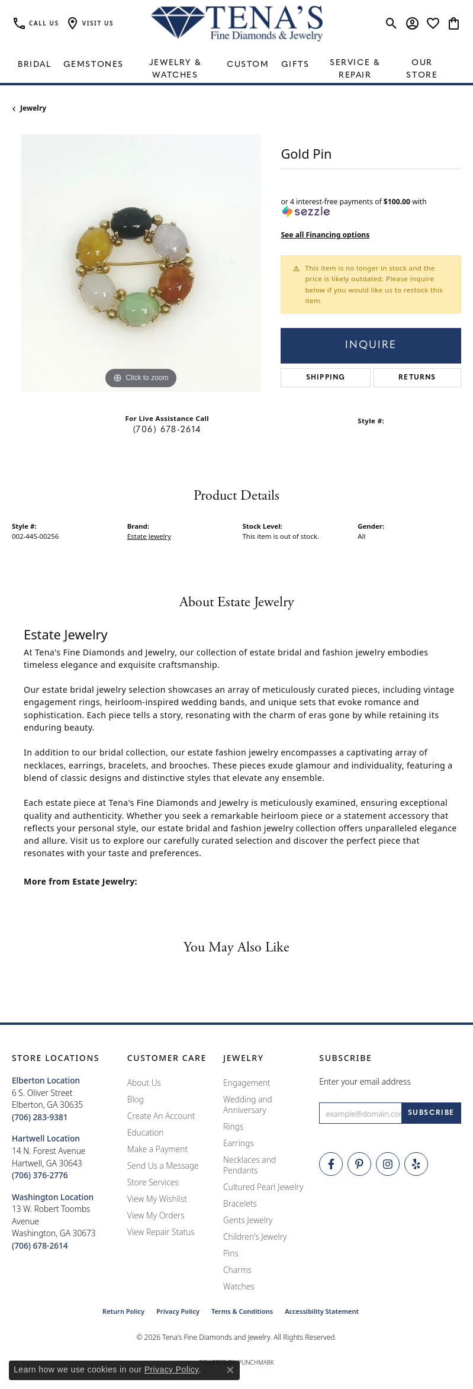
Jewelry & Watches (175, 69)
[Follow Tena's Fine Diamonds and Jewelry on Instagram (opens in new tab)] (388, 1164)
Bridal (35, 64)
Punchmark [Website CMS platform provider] (256, 1362)
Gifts (295, 64)
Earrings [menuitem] (238, 1143)
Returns (417, 377)
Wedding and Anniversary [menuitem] (247, 1104)
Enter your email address (365, 1081)
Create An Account (161, 1115)
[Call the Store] (40, 1117)
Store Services (153, 1182)
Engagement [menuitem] (247, 1082)
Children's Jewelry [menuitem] (255, 1236)
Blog (135, 1099)
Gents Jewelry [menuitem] (247, 1220)
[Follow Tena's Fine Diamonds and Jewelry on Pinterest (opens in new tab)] (359, 1164)
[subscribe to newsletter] (431, 1113)
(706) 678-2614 (167, 430)
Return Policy (123, 1311)
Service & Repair (355, 69)
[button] (89, 24)
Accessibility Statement (322, 1311)
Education (145, 1132)
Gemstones (93, 64)
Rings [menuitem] (233, 1126)
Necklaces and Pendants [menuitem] (249, 1165)
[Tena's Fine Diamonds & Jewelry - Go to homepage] (237, 23)
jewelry (33, 108)
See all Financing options (325, 235)
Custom (248, 64)
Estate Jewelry (149, 536)
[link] (35, 24)
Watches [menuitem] (239, 1286)
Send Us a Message (163, 1165)
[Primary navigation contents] (236, 65)
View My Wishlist (157, 1198)
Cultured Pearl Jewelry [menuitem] (263, 1186)
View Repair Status (161, 1231)
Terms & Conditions (242, 1311)
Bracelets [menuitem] (240, 1203)
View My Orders (156, 1215)
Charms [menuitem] (237, 1269)
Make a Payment (157, 1149)
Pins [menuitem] (231, 1253)
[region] (140, 262)
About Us (144, 1082)
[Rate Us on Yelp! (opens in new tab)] (416, 1164)
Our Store (421, 69)
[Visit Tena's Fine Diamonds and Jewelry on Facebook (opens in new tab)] (331, 1164)
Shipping (326, 377)
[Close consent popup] (230, 1370)
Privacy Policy (178, 1311)
